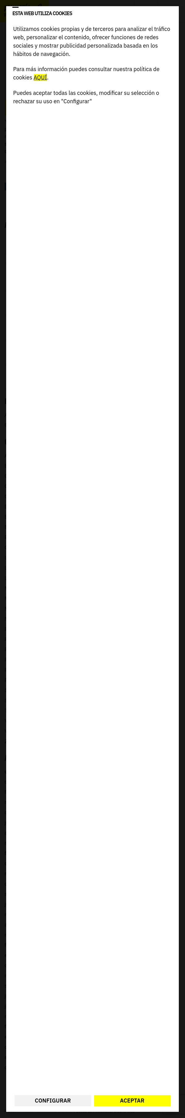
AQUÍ (40, 77)
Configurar (53, 1100)
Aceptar (132, 1100)
